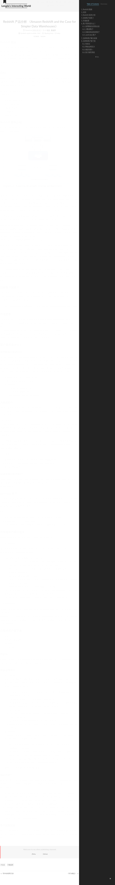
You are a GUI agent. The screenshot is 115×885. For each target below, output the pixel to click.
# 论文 (3, 865)
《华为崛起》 (72, 873)
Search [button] (60, 6)
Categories (69, 3)
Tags (59, 3)
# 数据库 (10, 865)
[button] (110, 878)
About (50, 6)
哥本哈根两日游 (7, 873)
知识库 (49, 3)
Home (40, 3)
